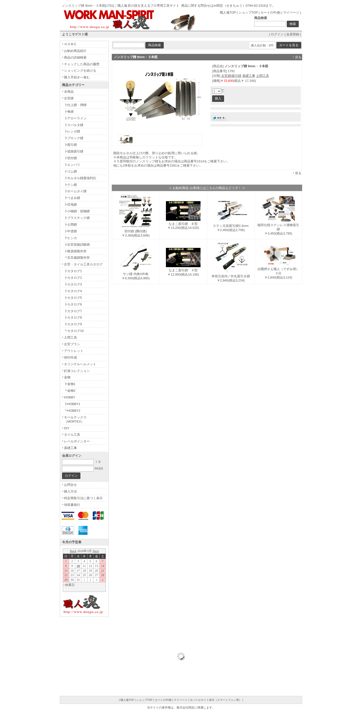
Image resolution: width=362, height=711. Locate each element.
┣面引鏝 (70, 145)
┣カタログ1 (73, 271)
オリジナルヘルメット (80, 364)
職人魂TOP (228, 12)
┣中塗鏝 (70, 231)
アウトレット (73, 351)
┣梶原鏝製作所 (75, 251)
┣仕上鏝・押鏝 (75, 105)
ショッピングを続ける (80, 70)
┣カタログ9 (73, 324)
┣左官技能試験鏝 (77, 244)
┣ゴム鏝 (70, 171)
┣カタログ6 (73, 304)
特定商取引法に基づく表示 (83, 498)
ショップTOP (248, 12)
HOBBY (69, 397)
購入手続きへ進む (77, 77)
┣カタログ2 (73, 278)
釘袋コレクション (77, 371)
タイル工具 (72, 434)
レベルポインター (77, 441)
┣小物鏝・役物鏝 (77, 211)
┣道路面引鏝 (73, 151)
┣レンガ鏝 (72, 131)
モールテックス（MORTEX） (75, 419)
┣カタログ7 (73, 311)
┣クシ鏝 (70, 185)
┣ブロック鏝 (73, 138)
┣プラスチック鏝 (77, 218)
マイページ (291, 12)
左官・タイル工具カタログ (83, 264)
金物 (67, 377)
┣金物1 (69, 384)
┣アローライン (75, 118)
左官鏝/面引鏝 (231, 76)
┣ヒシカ (70, 238)
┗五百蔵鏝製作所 (77, 257)
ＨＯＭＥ (70, 44)
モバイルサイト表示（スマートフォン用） (216, 699)
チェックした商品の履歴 (81, 64)
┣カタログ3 (73, 284)
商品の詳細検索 (75, 57)
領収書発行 (72, 505)
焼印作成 (70, 357)
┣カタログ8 (73, 317)
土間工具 (262, 76)
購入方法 (70, 491)
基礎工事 (248, 76)
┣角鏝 (69, 111)
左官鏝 (69, 98)
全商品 (69, 91)
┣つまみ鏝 (72, 198)
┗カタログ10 (74, 331)
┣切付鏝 (70, 158)
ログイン (277, 34)
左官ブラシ (72, 344)
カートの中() (270, 12)
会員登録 (292, 34)
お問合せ (70, 485)
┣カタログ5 (73, 298)
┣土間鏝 (70, 224)
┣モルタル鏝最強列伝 (80, 178)
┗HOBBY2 (72, 410)
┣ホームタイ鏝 (75, 191)
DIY (66, 428)
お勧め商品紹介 (75, 51)
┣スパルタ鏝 (73, 125)
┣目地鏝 (70, 204)
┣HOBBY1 (72, 404)
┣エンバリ (72, 165)
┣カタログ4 (73, 291)
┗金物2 (69, 390)
